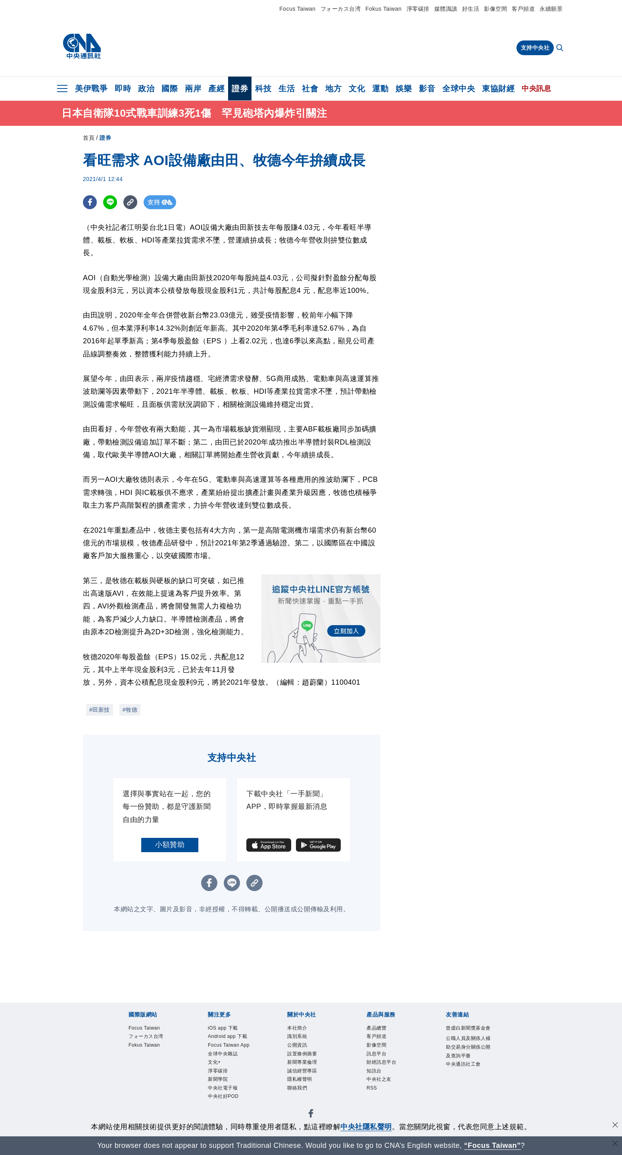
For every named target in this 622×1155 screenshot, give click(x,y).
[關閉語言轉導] (615, 1144)
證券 (240, 88)
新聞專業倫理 (303, 1064)
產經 (216, 88)
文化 (357, 88)
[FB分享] (90, 202)
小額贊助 (169, 845)
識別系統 (298, 1037)
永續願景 (550, 9)
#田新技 (99, 709)
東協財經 (498, 88)
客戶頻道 (523, 9)
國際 (169, 88)
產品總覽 (377, 1028)
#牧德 (130, 709)
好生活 (471, 9)
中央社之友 (380, 1082)
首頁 (88, 138)
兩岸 (193, 88)
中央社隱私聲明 (366, 1127)
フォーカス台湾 (341, 9)
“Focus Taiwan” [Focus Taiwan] (492, 1145)
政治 (146, 88)
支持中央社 (535, 47)
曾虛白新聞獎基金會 (467, 1032)
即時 (123, 88)
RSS (372, 1091)
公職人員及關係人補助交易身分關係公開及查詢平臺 (467, 1056)
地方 (333, 88)
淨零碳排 (418, 9)
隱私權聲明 (300, 1082)
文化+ (215, 1064)
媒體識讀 (445, 9)
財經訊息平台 (383, 1064)
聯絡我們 (298, 1091)
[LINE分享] (110, 202)
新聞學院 (218, 1082)
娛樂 (403, 88)
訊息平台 (377, 1055)
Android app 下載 (229, 1037)
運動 (380, 88)
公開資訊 (298, 1046)
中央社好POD (224, 1100)
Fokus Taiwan (383, 9)
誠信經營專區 (303, 1073)
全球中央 (458, 88)
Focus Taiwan (297, 9)
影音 (427, 88)
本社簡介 (298, 1028)
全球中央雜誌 (224, 1055)
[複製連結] (130, 202)
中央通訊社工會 (465, 1075)
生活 (286, 88)
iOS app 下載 (224, 1028)
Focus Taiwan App (230, 1046)
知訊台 (375, 1073)
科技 (263, 88)
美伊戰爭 (91, 88)
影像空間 (495, 9)
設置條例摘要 (303, 1055)
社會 (310, 88)
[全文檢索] (560, 48)
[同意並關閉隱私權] (615, 1126)
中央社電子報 (224, 1091)
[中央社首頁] (82, 46)
